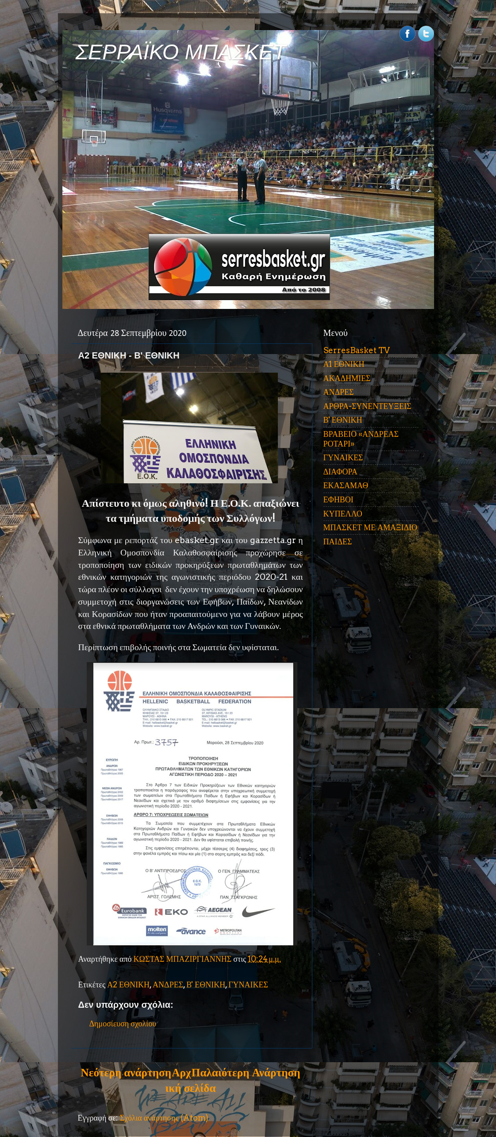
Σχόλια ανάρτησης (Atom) (164, 1117)
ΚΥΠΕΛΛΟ (342, 513)
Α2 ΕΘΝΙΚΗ (128, 984)
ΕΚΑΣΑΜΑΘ (346, 485)
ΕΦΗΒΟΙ (338, 499)
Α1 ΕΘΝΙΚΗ (344, 364)
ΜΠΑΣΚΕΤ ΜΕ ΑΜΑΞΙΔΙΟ (370, 527)
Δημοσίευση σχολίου (123, 1023)
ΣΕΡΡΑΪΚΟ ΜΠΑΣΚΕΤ (181, 52)
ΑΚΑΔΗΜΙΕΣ (347, 378)
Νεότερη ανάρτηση (126, 1072)
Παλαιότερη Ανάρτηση (246, 1072)
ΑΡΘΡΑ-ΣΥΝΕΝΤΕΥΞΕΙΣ (367, 406)
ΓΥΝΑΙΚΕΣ (248, 984)
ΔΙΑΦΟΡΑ (340, 471)
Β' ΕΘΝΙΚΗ (205, 984)
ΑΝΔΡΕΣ (168, 984)
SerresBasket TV (356, 350)
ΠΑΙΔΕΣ (337, 541)
